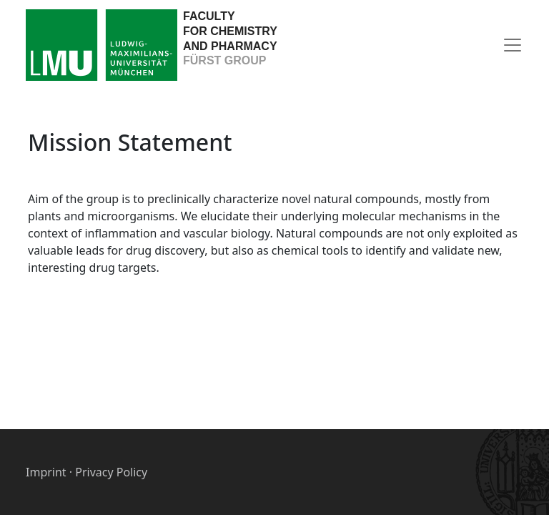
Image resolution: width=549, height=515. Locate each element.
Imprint (46, 472)
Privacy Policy (111, 472)
